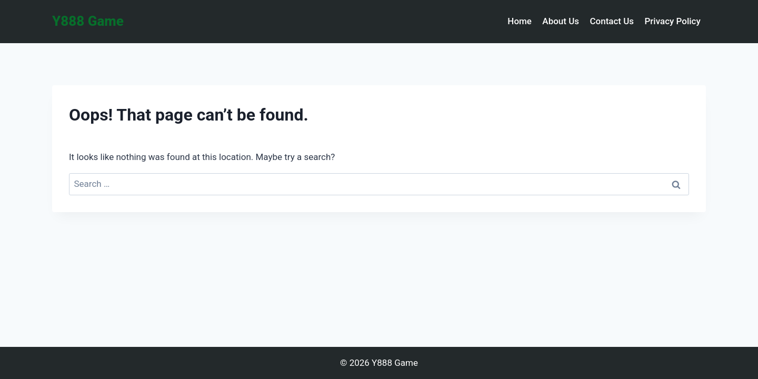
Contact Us (612, 21)
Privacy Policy (672, 21)
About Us (560, 21)
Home (519, 21)
